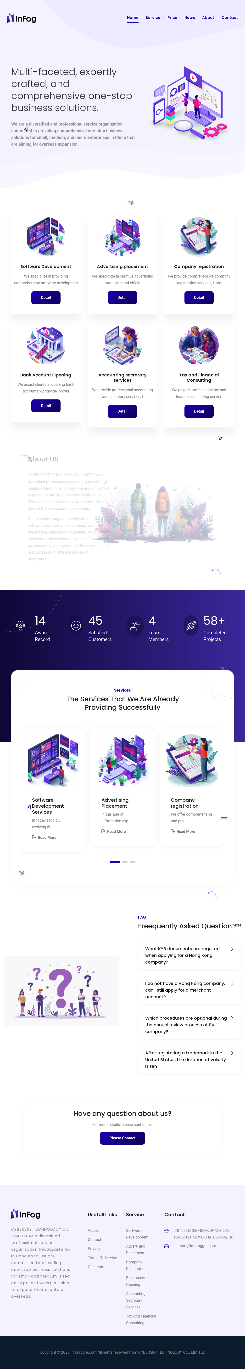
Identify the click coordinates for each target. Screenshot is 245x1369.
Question (95, 1267)
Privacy (94, 1248)
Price (172, 17)
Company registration (199, 266)
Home (133, 17)
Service (153, 17)
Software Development (45, 266)
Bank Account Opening (45, 375)
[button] (115, 862)
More (237, 925)
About (208, 17)
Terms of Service (102, 1257)
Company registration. (185, 803)
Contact (229, 17)
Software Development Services (48, 806)
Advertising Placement (115, 803)
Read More (44, 837)
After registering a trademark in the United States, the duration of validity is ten (189, 1059)
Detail (46, 297)
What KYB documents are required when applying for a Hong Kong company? (189, 955)
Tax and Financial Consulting (199, 377)
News (189, 17)
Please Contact (123, 1138)
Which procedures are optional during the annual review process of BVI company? (189, 1024)
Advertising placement (122, 266)
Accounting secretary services (122, 377)
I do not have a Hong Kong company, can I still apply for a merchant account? (189, 990)
